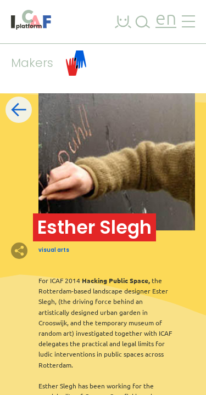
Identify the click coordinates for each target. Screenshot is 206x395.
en (165, 19)
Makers (48, 63)
